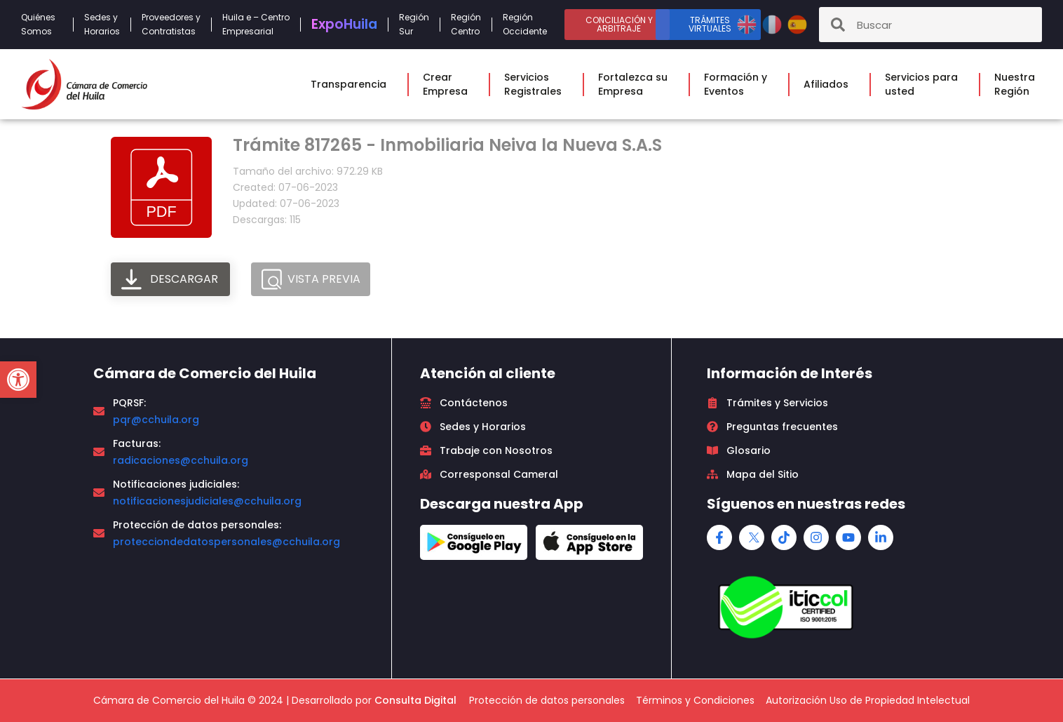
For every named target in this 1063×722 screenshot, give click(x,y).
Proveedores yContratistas (171, 24)
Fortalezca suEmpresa (636, 84)
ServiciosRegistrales (536, 84)
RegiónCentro (466, 24)
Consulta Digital (415, 700)
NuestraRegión (1018, 84)
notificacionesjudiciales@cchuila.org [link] (207, 501)
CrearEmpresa (449, 84)
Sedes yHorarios (102, 24)
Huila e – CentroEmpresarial (256, 24)
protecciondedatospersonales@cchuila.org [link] (226, 542)
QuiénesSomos (41, 24)
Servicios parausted (925, 84)
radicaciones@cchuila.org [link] (180, 460)
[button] (18, 379)
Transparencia (352, 84)
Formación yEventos (739, 84)
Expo (344, 24)
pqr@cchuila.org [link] (156, 420)
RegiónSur (414, 24)
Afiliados (829, 84)
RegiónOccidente (528, 24)
